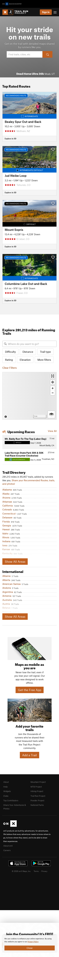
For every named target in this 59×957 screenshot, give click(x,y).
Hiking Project (37, 791)
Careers (7, 850)
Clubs (5, 796)
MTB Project (36, 786)
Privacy (44, 871)
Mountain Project (38, 782)
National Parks (37, 805)
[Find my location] (52, 382)
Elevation (25, 359)
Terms (36, 871)
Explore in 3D (10, 138)
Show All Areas (15, 561)
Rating (9, 359)
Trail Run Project (38, 796)
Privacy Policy (33, 942)
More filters (44, 359)
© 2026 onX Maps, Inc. (21, 871)
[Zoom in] (52, 388)
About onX (8, 845)
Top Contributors (10, 800)
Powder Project (37, 800)
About (6, 782)
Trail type (45, 351)
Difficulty (10, 351)
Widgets (7, 791)
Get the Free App (29, 690)
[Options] (51, 414)
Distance (27, 351)
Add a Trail (29, 755)
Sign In (46, 12)
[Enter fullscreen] (52, 376)
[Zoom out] (52, 393)
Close (30, 948)
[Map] (29, 396)
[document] (29, 943)
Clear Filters (9, 367)
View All (52, 431)
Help (5, 786)
